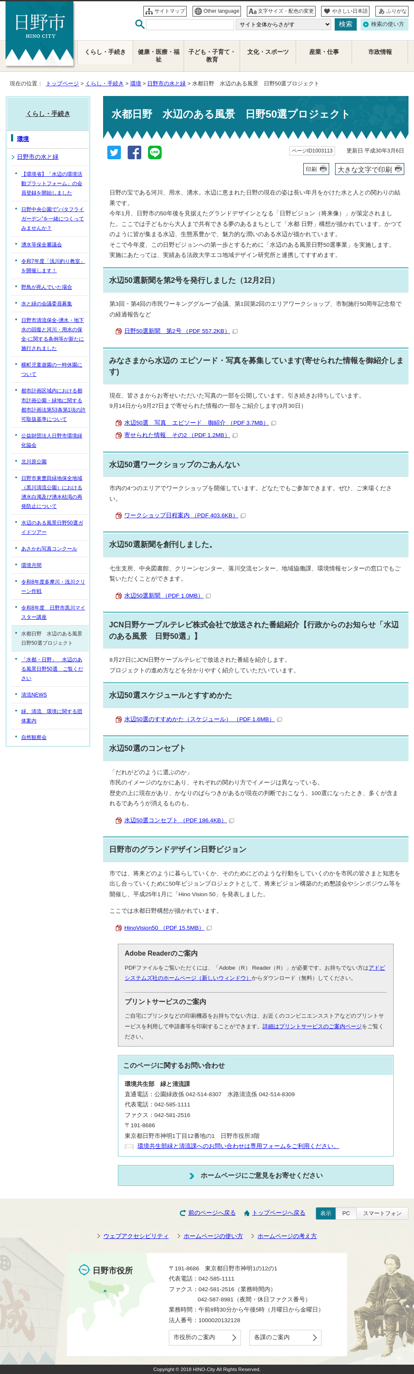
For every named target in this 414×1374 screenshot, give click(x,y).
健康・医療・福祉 (158, 56)
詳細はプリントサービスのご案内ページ (312, 1026)
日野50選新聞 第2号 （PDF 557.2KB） (181, 331)
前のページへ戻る (212, 1213)
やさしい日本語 (350, 11)
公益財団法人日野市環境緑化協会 (51, 440)
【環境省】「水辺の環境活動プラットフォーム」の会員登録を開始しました (51, 183)
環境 (135, 83)
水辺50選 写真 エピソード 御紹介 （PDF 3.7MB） (200, 423)
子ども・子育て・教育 (212, 56)
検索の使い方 (387, 24)
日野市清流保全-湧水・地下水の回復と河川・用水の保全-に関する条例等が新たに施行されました (52, 334)
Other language (222, 11)
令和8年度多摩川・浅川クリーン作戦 (53, 586)
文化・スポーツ (268, 52)
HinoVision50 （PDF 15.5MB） (168, 928)
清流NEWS (34, 695)
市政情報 (380, 52)
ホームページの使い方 (213, 1236)
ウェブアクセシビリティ (136, 1236)
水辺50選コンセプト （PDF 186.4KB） (179, 820)
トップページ (62, 83)
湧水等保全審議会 (41, 245)
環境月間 (31, 565)
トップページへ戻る (278, 1213)
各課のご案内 (272, 1337)
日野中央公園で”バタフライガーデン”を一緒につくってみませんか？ (52, 218)
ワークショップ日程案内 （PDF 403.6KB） (185, 515)
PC (346, 1213)
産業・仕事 (324, 52)
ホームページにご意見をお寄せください (262, 1175)
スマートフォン (382, 1213)
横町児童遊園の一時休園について (51, 369)
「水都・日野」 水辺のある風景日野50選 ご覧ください (52, 669)
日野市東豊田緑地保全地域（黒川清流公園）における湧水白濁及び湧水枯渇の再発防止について (51, 492)
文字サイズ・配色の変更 (286, 11)
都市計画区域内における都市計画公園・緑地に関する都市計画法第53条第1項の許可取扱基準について (53, 405)
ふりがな (396, 11)
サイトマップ (169, 11)
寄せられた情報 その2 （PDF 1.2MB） (181, 435)
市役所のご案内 (194, 1337)
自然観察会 (34, 737)
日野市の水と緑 (166, 83)
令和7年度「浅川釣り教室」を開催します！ (53, 266)
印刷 (311, 169)
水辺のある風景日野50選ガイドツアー (52, 527)
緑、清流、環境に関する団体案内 (51, 716)
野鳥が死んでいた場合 (46, 287)
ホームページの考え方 (287, 1236)
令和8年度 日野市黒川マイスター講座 (53, 612)
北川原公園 (34, 462)
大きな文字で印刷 (365, 169)
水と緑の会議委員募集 (46, 304)
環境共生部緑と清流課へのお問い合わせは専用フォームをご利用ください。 (238, 1146)
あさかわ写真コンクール (49, 549)
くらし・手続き (104, 83)
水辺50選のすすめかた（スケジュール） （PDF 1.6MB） (203, 719)
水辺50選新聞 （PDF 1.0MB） (167, 595)
